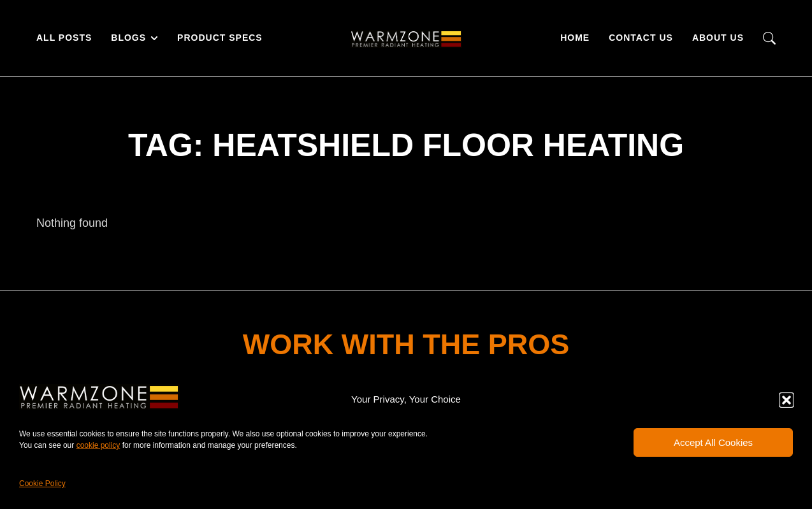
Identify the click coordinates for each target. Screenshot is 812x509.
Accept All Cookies (713, 442)
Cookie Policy (42, 483)
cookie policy (98, 445)
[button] (786, 400)
